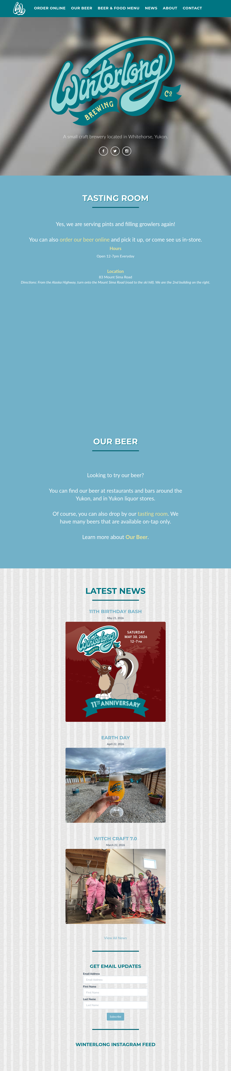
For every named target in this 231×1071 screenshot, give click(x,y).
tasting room (153, 513)
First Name (89, 986)
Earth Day (115, 738)
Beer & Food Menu (119, 8)
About (170, 8)
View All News (115, 938)
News (151, 8)
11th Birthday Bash (115, 611)
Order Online (50, 8)
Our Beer (81, 8)
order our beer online (85, 239)
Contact (192, 8)
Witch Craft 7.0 (115, 839)
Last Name (89, 999)
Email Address (91, 973)
